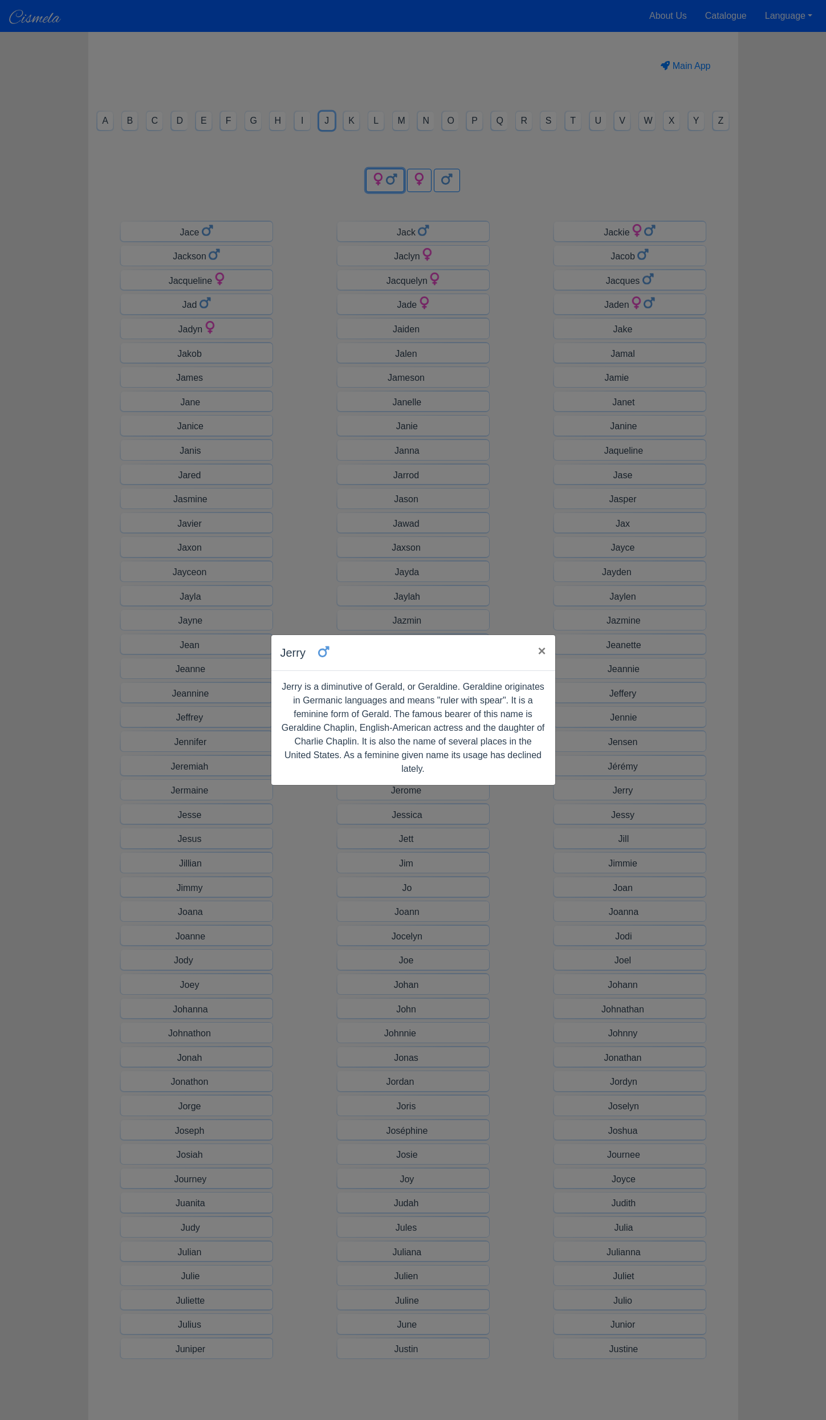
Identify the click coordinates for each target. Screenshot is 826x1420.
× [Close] (542, 650)
